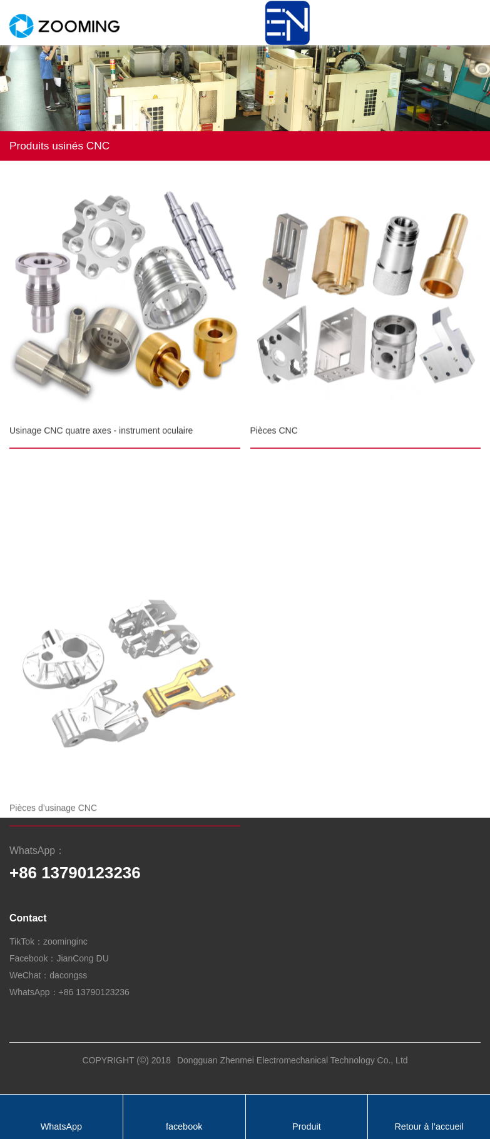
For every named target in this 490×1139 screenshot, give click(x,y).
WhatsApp (61, 1126)
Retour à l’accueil (428, 1126)
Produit (306, 1126)
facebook (184, 1126)
